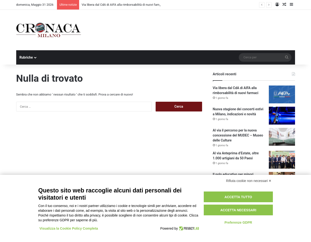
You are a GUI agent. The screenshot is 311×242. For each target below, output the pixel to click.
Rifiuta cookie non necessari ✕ (249, 181)
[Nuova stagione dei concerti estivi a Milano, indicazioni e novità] (282, 116)
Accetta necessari (238, 210)
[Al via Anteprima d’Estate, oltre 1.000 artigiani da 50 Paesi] (282, 160)
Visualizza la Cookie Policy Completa (69, 228)
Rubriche (26, 57)
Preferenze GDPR (238, 222)
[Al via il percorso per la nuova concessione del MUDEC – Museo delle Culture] (282, 137)
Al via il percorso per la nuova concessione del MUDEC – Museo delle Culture (238, 135)
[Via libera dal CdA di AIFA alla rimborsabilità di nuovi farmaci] (282, 94)
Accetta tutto (238, 197)
